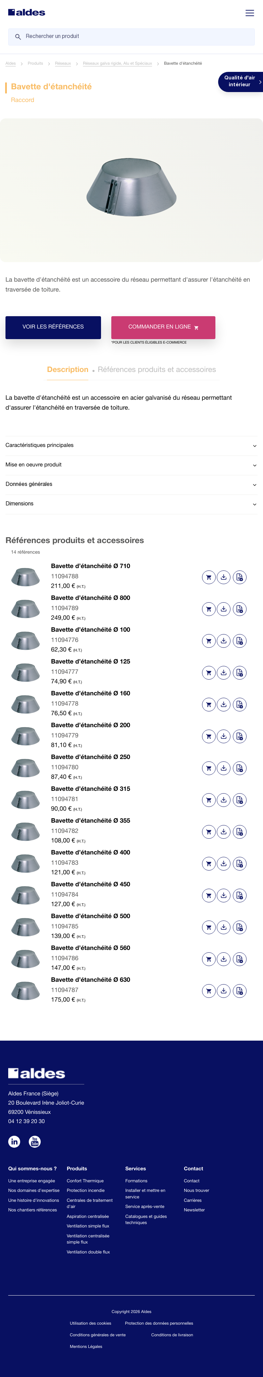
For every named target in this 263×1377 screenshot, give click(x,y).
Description (67, 370)
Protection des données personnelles (159, 1324)
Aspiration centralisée (88, 1217)
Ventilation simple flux (88, 1226)
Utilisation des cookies (90, 1324)
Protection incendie (85, 1191)
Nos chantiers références (32, 1210)
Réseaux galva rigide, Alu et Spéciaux (117, 64)
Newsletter (194, 1210)
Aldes (10, 64)
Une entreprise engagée (31, 1181)
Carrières (193, 1201)
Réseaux (63, 64)
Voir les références (53, 327)
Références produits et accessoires (157, 370)
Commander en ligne (154, 332)
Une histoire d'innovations (33, 1201)
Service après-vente (144, 1207)
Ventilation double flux (88, 1252)
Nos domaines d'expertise (34, 1191)
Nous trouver (196, 1191)
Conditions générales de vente (98, 1336)
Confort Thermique (85, 1181)
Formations (136, 1181)
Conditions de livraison (172, 1336)
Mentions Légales (86, 1347)
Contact (192, 1181)
